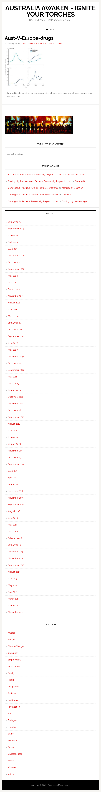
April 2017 (12, 477)
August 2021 (14, 302)
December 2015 (15, 551)
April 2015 (12, 592)
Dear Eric (66, 194)
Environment (14, 666)
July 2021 (12, 309)
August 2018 (14, 424)
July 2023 (12, 249)
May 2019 (12, 376)
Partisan (12, 693)
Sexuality (12, 740)
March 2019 (13, 383)
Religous (12, 727)
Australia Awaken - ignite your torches (50, 11)
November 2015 (16, 558)
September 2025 (16, 228)
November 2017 (16, 450)
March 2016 (13, 531)
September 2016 (16, 504)
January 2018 (14, 444)
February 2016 (15, 538)
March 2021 (13, 316)
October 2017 (14, 457)
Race (10, 713)
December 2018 (16, 397)
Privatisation (14, 707)
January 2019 (14, 390)
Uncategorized (15, 754)
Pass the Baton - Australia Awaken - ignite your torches (34, 174)
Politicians (13, 700)
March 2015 (13, 599)
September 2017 (16, 464)
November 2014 (16, 612)
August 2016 (14, 511)
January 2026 (14, 222)
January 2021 (14, 323)
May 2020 (13, 350)
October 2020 (15, 329)
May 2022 (13, 276)
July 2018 (12, 430)
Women (12, 767)
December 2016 (16, 491)
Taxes (11, 747)
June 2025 (13, 235)
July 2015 (12, 578)
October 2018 (14, 410)
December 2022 (16, 255)
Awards (11, 633)
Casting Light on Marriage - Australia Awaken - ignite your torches (39, 181)
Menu (52, 29)
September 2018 (16, 417)
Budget (11, 639)
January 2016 (14, 545)
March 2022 (13, 282)
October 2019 (14, 363)
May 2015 (12, 585)
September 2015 (16, 565)
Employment (14, 659)
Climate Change (16, 646)
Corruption (13, 653)
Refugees (12, 720)
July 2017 (12, 471)
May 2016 (12, 525)
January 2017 (14, 484)
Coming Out (81, 181)
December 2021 (15, 289)
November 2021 (16, 296)
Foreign (11, 673)
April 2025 (13, 242)
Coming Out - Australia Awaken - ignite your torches (33, 188)
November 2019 (16, 356)
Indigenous (13, 686)
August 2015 (14, 572)
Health (11, 680)
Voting (11, 760)
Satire (11, 733)
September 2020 (16, 336)
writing (11, 774)
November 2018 (16, 403)
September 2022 (16, 269)
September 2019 (16, 370)
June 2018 (13, 437)
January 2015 (14, 605)
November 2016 (16, 498)
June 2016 (13, 518)
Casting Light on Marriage (74, 201)
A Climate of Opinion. (75, 174)
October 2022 (15, 262)
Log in (67, 785)
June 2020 (13, 343)
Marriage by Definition (72, 188)
